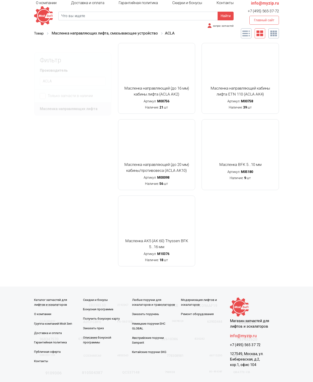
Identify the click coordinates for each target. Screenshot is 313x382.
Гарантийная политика (138, 2)
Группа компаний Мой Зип (53, 323)
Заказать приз (94, 328)
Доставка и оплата (87, 2)
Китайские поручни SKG (150, 351)
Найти (226, 16)
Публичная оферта (48, 351)
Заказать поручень (146, 314)
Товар (39, 33)
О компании (46, 2)
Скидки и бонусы (187, 2)
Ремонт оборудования (198, 314)
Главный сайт (264, 20)
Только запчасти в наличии (66, 86)
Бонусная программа (99, 309)
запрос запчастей (222, 25)
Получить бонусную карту (102, 318)
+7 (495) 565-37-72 (263, 11)
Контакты (225, 2)
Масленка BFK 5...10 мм (240, 164)
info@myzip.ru (265, 3)
